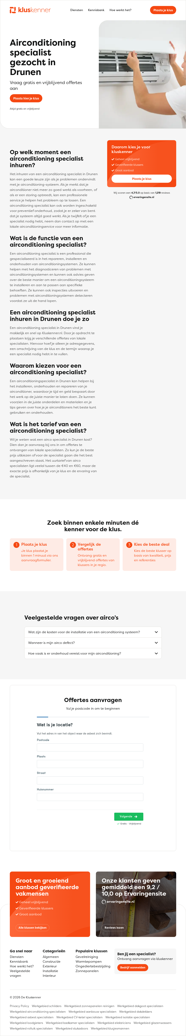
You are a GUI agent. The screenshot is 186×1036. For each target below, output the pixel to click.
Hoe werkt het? (120, 10)
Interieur (49, 975)
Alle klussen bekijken (32, 928)
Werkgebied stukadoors (72, 1028)
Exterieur (50, 966)
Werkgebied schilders (46, 1006)
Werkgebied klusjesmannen (110, 1028)
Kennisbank (96, 10)
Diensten (76, 10)
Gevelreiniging (87, 956)
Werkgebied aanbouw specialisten (92, 1012)
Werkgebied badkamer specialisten (70, 1023)
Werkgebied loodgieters (26, 1023)
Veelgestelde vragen (20, 973)
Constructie (51, 961)
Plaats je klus (163, 10)
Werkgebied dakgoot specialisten (140, 1006)
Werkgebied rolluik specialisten (31, 1028)
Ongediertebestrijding (93, 966)
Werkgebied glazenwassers (152, 1023)
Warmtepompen (89, 961)
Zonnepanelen (87, 971)
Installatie (50, 971)
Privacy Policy (19, 1006)
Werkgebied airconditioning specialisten (38, 1012)
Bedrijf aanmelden (132, 967)
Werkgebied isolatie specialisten (127, 1017)
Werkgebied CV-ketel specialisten (79, 1017)
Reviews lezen (114, 928)
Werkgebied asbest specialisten (32, 1017)
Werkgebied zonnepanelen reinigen (89, 1006)
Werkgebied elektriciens (114, 1023)
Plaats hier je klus (26, 98)
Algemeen (51, 956)
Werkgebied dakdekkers (135, 1012)
